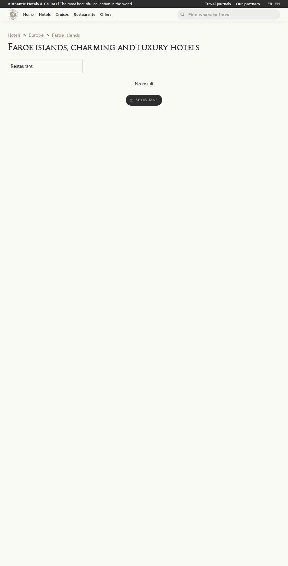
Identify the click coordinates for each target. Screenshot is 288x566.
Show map (144, 100)
